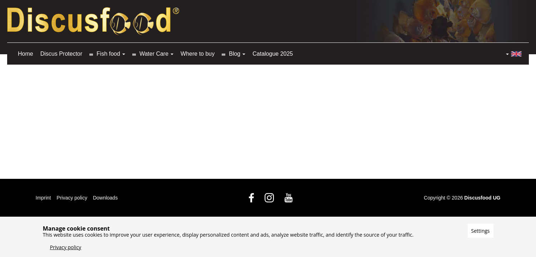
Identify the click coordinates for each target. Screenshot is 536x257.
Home (25, 54)
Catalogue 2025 (272, 54)
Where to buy (198, 54)
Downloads (105, 198)
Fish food (108, 54)
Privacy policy (71, 198)
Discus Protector (61, 54)
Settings (480, 230)
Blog (234, 54)
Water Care (153, 54)
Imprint (43, 198)
